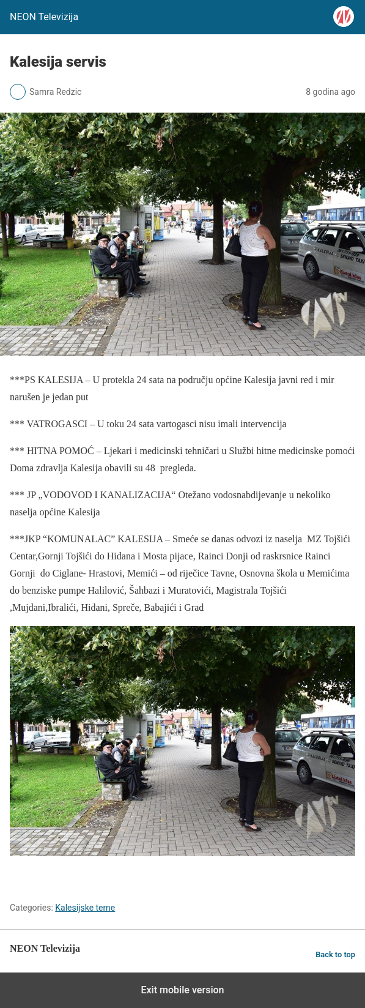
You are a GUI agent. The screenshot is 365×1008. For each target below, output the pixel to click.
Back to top (335, 954)
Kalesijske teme (85, 908)
